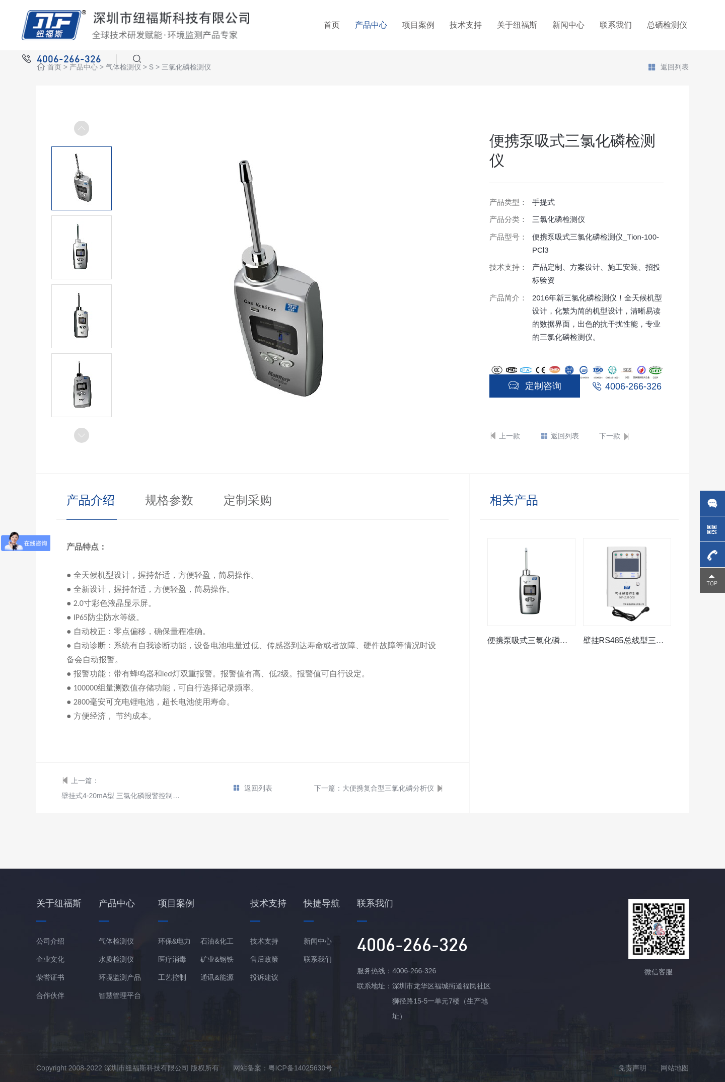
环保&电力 (174, 941)
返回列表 (668, 67)
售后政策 (264, 959)
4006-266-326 (633, 386)
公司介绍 (50, 941)
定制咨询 (534, 385)
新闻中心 (568, 25)
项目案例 (418, 25)
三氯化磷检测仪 (186, 67)
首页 (332, 25)
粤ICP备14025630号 (300, 1068)
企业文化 (50, 959)
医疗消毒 (172, 959)
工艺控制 (172, 977)
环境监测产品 (120, 977)
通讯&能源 (216, 977)
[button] (81, 435)
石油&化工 (216, 941)
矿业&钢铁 (216, 959)
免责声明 (632, 1068)
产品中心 (371, 25)
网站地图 (675, 1068)
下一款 (614, 436)
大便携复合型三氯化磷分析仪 (388, 788)
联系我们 (616, 25)
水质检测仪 (116, 959)
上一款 (504, 436)
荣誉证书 (50, 977)
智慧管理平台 (120, 995)
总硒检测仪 (667, 25)
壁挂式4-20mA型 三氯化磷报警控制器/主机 (122, 796)
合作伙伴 (50, 995)
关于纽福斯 (517, 25)
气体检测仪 (123, 67)
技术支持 (466, 25)
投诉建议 (264, 977)
